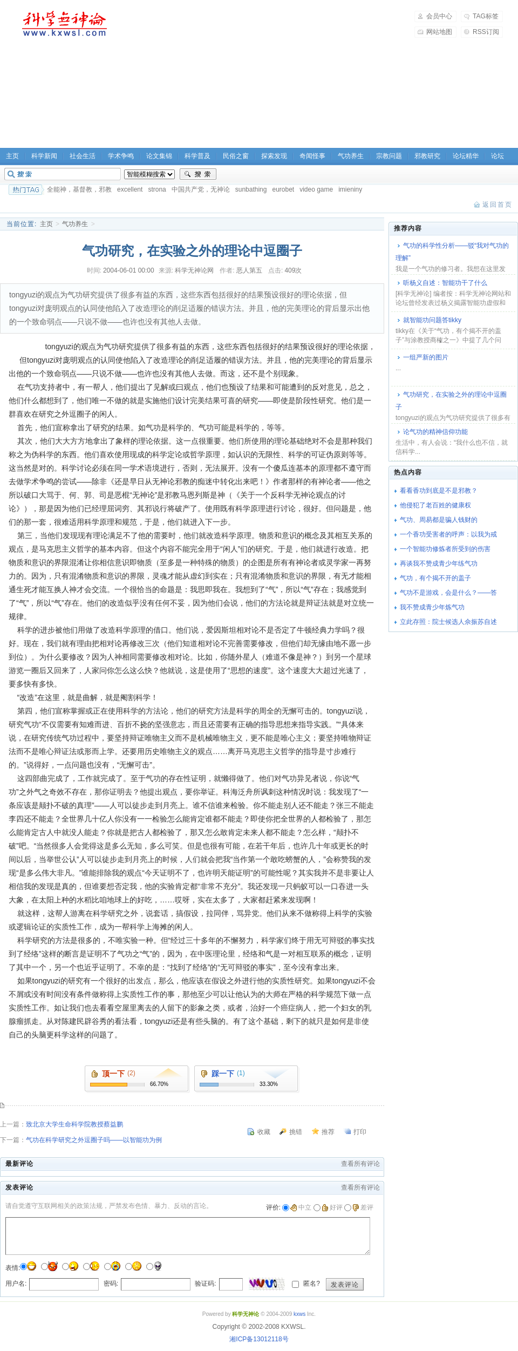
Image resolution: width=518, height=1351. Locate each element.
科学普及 (197, 156)
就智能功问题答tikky (432, 320)
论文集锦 (159, 156)
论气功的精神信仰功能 (435, 432)
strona (157, 189)
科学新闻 (44, 156)
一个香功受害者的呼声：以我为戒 (448, 534)
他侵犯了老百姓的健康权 (435, 505)
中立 (300, 1207)
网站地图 (439, 32)
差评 (362, 1207)
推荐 (328, 1132)
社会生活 (83, 156)
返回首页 (497, 204)
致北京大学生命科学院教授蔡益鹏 (74, 1124)
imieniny (350, 189)
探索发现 (274, 156)
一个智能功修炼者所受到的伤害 (445, 549)
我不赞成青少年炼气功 (432, 607)
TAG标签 (486, 16)
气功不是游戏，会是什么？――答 (448, 592)
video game (316, 189)
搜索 (198, 174)
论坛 (497, 156)
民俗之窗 (236, 156)
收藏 (263, 1132)
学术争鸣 (121, 156)
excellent (129, 189)
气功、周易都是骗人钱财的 (439, 520)
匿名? (311, 1283)
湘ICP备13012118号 (258, 1339)
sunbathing (251, 189)
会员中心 (439, 16)
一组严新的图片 (425, 357)
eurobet (283, 189)
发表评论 (345, 1284)
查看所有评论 (360, 1163)
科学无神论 (63, 24)
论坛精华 (466, 156)
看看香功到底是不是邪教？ (439, 490)
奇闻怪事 (312, 156)
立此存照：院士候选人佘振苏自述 (448, 622)
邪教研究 (427, 156)
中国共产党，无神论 (201, 189)
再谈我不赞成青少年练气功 (439, 563)
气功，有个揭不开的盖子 (435, 578)
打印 (359, 1132)
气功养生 (351, 156)
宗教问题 (389, 156)
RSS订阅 (486, 32)
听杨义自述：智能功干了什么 (445, 283)
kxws (299, 1314)
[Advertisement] (209, 76)
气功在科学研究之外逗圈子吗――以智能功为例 (94, 1140)
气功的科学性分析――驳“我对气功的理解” (452, 252)
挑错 (295, 1132)
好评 (332, 1207)
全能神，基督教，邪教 (79, 189)
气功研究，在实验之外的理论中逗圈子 (451, 401)
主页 (46, 224)
